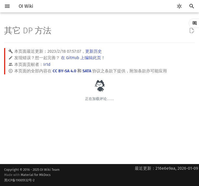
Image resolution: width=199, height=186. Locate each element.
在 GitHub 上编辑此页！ (83, 57)
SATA (86, 70)
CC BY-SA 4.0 (64, 70)
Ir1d (47, 64)
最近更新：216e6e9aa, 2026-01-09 (166, 168)
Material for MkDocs (32, 178)
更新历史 (93, 51)
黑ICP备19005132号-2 (19, 180)
